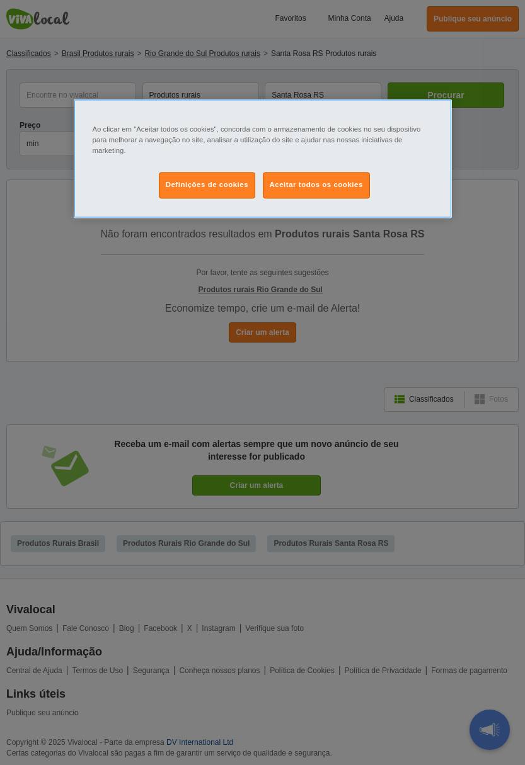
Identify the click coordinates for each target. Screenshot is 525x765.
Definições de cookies (207, 185)
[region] (263, 158)
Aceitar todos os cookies (316, 185)
